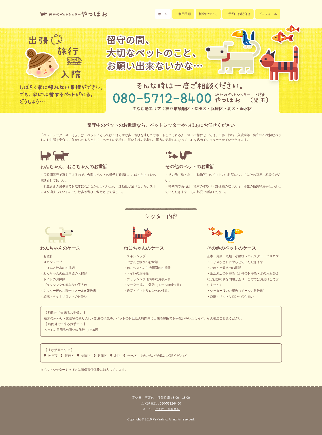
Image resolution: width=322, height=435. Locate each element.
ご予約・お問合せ (237, 14)
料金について (208, 14)
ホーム (162, 14)
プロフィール (267, 14)
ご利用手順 (183, 14)
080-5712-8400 (170, 403)
